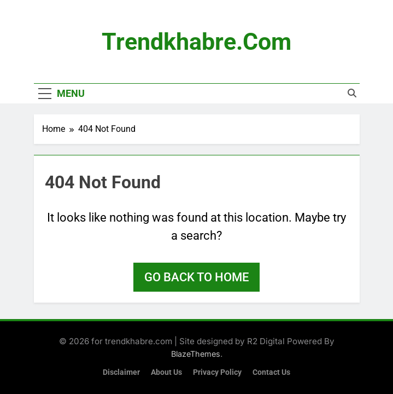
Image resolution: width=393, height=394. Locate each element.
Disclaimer (121, 372)
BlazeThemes (195, 353)
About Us (166, 372)
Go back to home (196, 277)
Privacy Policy (217, 372)
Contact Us (271, 372)
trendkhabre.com (196, 41)
